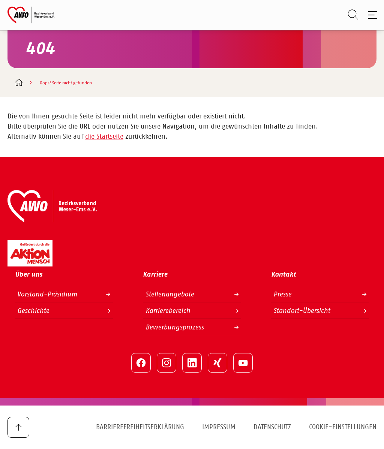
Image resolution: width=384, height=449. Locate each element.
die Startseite (104, 136)
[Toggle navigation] (371, 15)
